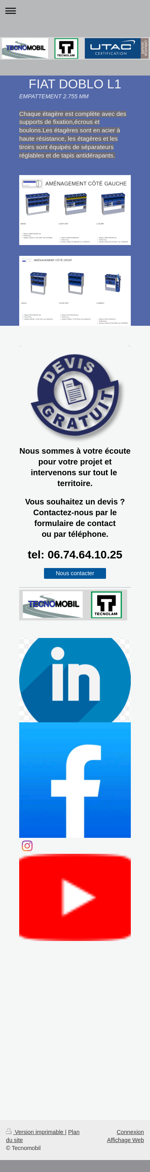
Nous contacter (75, 573)
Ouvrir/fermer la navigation (75, 10)
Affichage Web (125, 1140)
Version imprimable (35, 1132)
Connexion (130, 1132)
